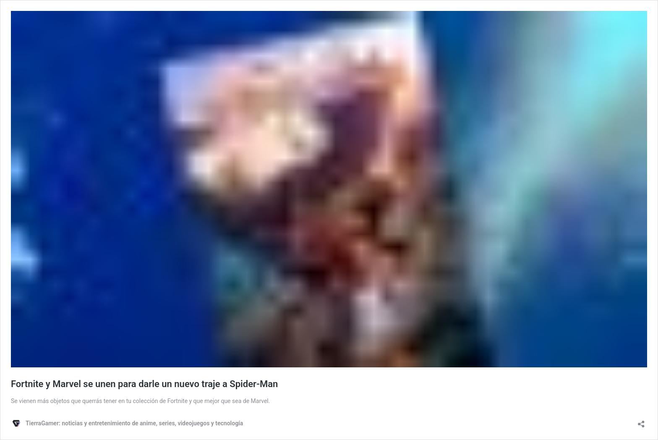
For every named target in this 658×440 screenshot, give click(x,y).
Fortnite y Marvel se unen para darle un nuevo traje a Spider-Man (144, 384)
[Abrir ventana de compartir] (641, 421)
